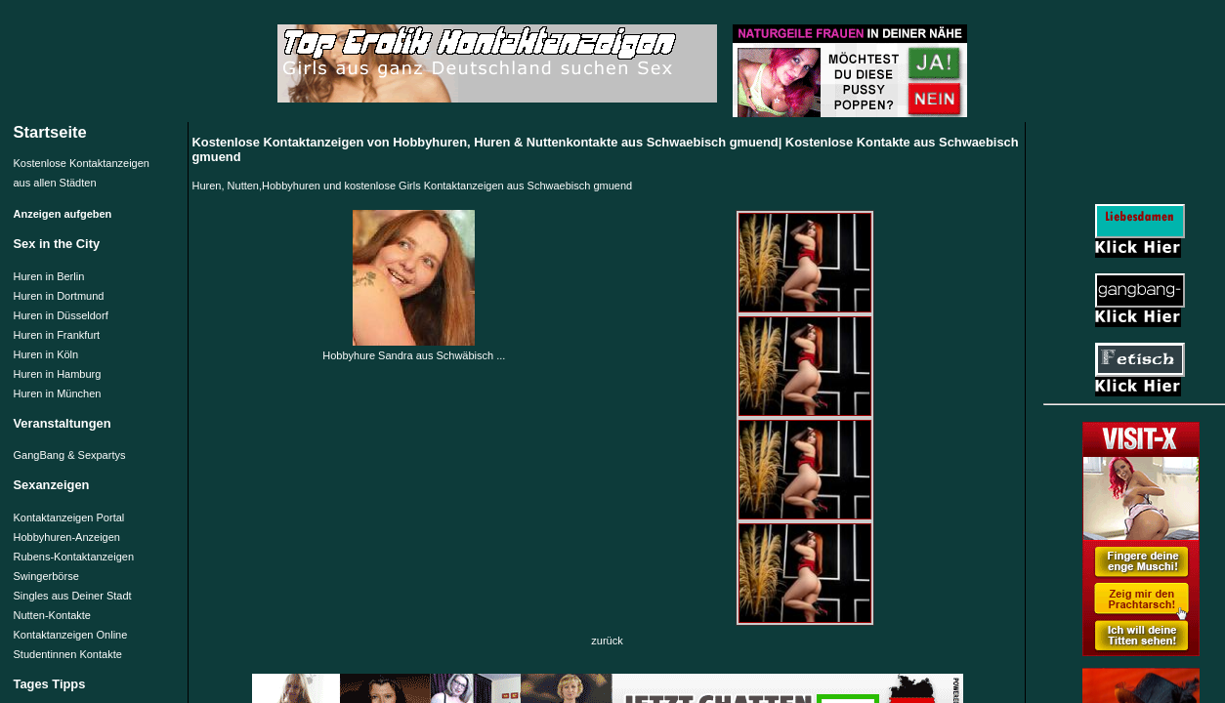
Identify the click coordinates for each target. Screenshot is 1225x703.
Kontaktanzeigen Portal (69, 517)
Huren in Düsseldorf (61, 315)
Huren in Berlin (49, 276)
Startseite (50, 132)
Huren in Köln (46, 354)
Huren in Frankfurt (57, 335)
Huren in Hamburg (58, 374)
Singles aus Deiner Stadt (73, 595)
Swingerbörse (46, 576)
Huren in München (58, 393)
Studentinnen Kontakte (68, 654)
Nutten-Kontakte (53, 615)
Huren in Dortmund (59, 296)
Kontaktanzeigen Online (71, 635)
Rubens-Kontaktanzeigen (74, 556)
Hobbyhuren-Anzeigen (67, 537)
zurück (606, 640)
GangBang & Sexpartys (70, 455)
